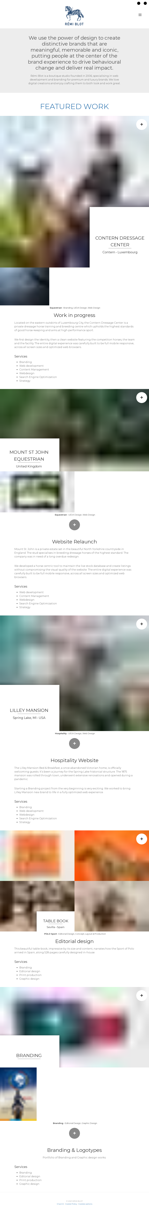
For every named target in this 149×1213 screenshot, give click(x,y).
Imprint (60, 1204)
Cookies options (85, 1204)
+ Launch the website (74, 525)
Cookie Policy (71, 1204)
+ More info (74, 1134)
